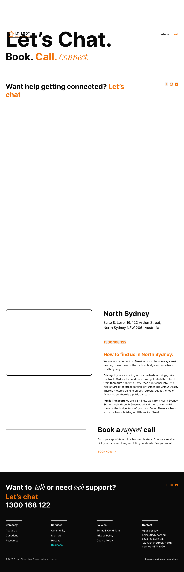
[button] (166, 34)
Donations (12, 535)
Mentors (56, 535)
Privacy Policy (105, 535)
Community (58, 530)
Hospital (56, 540)
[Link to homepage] (19, 34)
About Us (11, 530)
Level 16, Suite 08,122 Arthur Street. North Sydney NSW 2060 (157, 542)
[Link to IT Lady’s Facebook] (166, 84)
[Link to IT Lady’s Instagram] (171, 84)
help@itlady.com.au (154, 534)
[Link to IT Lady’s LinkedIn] (176, 84)
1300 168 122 (115, 342)
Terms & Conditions (108, 530)
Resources (12, 540)
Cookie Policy (105, 540)
